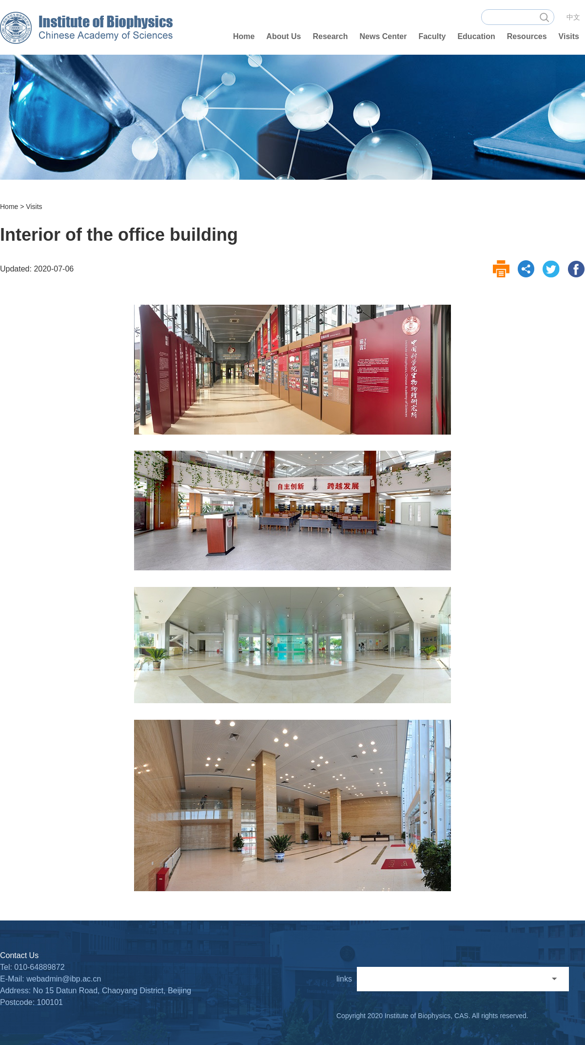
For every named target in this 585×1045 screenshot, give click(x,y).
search (544, 17)
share (526, 269)
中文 (573, 17)
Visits (34, 206)
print (501, 269)
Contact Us (19, 955)
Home (9, 206)
